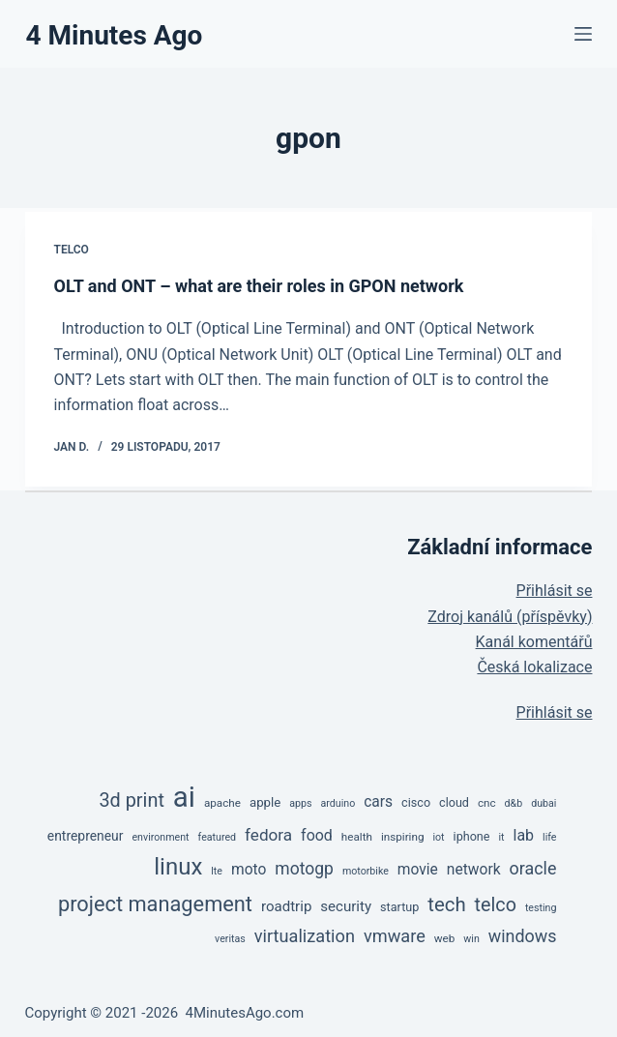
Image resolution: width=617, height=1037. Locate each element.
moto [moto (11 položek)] (248, 869)
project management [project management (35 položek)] (155, 904)
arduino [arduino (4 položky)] (337, 803)
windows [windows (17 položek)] (522, 936)
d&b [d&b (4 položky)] (514, 803)
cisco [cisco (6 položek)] (415, 802)
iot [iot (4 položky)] (438, 837)
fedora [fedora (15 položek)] (268, 834)
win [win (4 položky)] (471, 939)
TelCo (71, 249)
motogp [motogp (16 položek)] (304, 868)
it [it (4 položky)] (501, 837)
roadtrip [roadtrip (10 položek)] (286, 906)
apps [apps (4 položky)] (300, 803)
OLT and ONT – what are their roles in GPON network (259, 286)
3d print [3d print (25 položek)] (131, 800)
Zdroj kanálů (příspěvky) (509, 616)
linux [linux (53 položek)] (178, 866)
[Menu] (583, 34)
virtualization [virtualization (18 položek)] (304, 936)
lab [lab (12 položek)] (524, 835)
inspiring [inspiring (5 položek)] (403, 837)
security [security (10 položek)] (345, 906)
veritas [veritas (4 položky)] (230, 939)
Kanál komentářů (534, 642)
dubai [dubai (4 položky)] (543, 803)
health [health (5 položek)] (356, 837)
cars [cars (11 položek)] (378, 802)
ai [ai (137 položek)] (184, 797)
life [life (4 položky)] (549, 837)
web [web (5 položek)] (444, 938)
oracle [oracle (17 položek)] (533, 868)
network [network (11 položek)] (474, 869)
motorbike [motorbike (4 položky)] (365, 871)
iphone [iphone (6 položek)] (472, 836)
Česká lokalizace (534, 667)
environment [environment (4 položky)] (160, 837)
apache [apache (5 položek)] (222, 803)
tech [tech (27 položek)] (446, 904)
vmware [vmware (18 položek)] (395, 936)
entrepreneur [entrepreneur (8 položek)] (85, 836)
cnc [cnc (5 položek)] (487, 803)
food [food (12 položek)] (317, 835)
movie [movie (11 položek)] (417, 869)
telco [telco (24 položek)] (495, 905)
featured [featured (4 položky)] (217, 837)
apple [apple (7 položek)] (265, 802)
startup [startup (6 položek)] (399, 907)
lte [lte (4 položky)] (216, 871)
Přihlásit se (554, 590)
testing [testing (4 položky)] (541, 908)
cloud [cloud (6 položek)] (454, 802)
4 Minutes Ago (114, 35)
